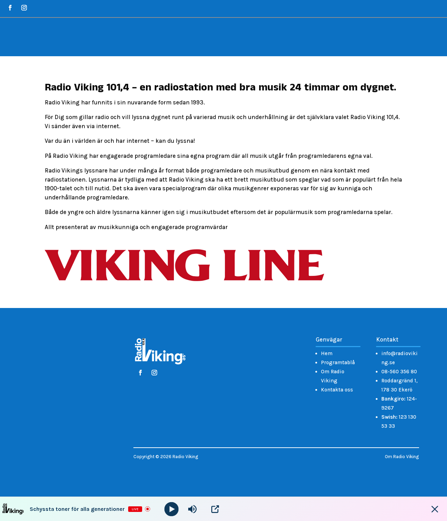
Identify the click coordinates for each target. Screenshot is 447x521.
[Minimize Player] (435, 509)
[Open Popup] (215, 509)
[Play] (172, 509)
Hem (326, 353)
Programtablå (338, 362)
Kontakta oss (337, 390)
